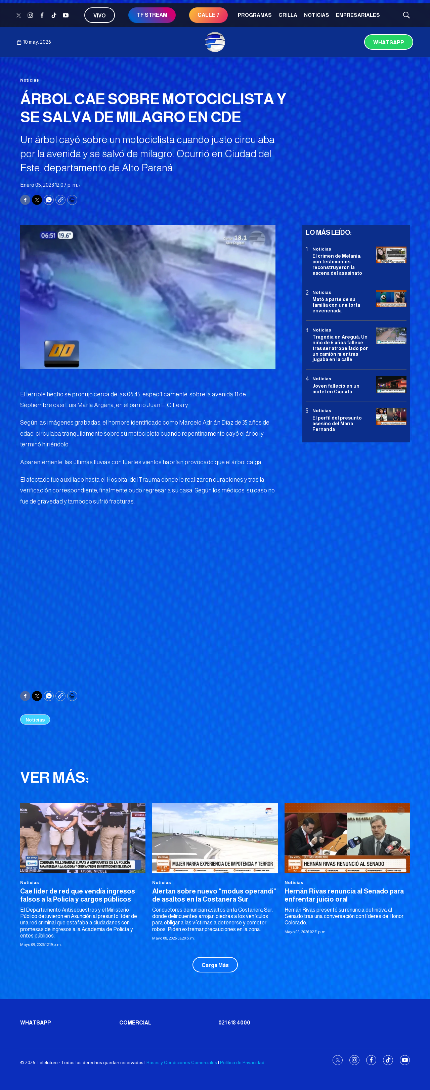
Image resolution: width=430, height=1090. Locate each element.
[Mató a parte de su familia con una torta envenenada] (391, 298)
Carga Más (215, 965)
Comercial (135, 1023)
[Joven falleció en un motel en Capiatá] (391, 384)
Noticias (316, 15)
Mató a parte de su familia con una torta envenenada (336, 305)
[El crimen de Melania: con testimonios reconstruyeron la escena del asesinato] (391, 255)
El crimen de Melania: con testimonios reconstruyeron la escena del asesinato (337, 264)
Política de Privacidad (242, 1062)
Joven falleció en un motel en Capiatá (335, 388)
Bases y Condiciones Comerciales (181, 1062)
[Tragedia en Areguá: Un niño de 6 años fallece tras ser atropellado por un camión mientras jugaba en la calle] (391, 336)
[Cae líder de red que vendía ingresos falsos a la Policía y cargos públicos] (82, 838)
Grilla (287, 15)
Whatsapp (388, 42)
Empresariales (358, 15)
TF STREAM (152, 15)
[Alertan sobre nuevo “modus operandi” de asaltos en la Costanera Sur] (214, 838)
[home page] (215, 42)
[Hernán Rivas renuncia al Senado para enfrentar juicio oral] (347, 838)
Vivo (99, 15)
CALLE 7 (208, 15)
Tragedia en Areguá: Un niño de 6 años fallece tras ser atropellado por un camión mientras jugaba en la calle (340, 348)
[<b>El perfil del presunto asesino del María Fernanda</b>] (391, 416)
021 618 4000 (234, 1023)
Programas (255, 15)
